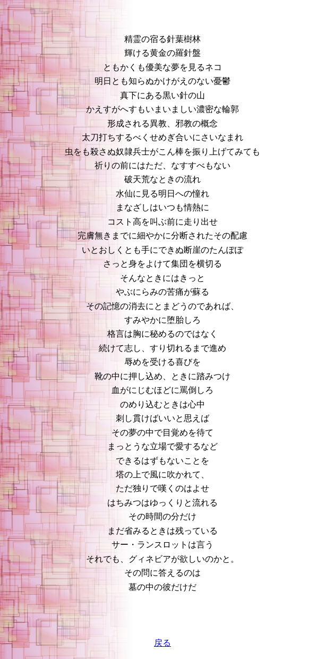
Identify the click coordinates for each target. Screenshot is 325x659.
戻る (162, 642)
